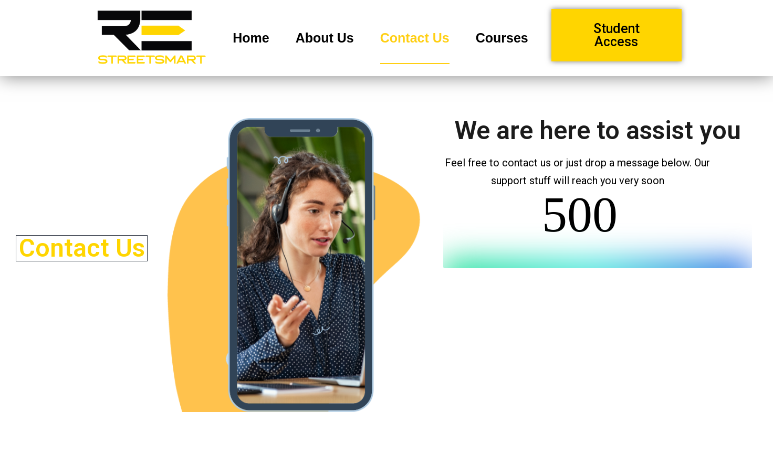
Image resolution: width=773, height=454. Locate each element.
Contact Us (415, 37)
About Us (325, 37)
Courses (502, 37)
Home (251, 37)
